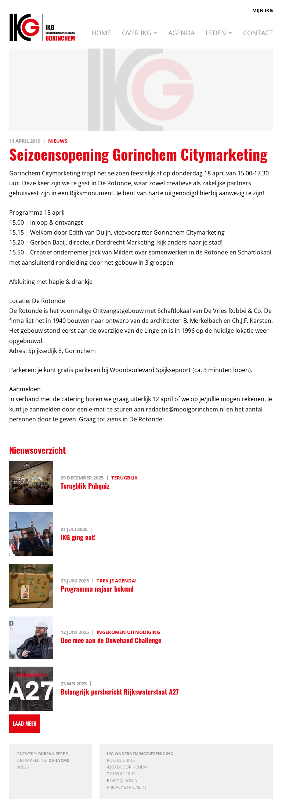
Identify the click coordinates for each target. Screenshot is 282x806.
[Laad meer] (24, 723)
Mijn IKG (262, 10)
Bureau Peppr (53, 753)
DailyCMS (58, 760)
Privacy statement (127, 787)
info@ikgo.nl (125, 780)
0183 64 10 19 (122, 773)
